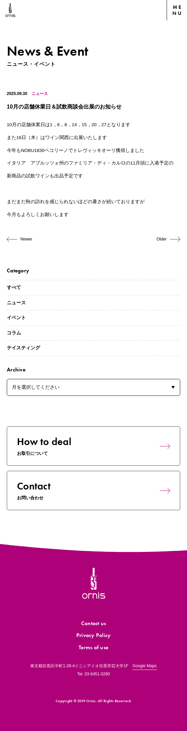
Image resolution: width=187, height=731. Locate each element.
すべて (14, 287)
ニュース (40, 93)
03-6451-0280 (97, 674)
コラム (14, 332)
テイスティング (23, 347)
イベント (16, 317)
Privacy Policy (93, 635)
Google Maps (144, 665)
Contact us (93, 623)
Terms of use (93, 647)
